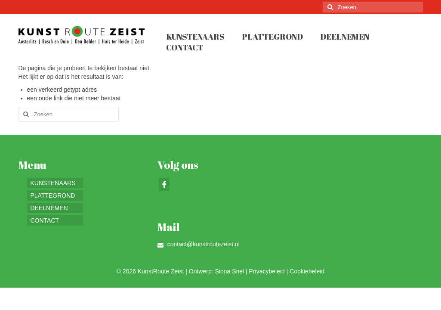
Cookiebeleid (307, 271)
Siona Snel (229, 271)
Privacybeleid (267, 271)
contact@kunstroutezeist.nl (198, 244)
